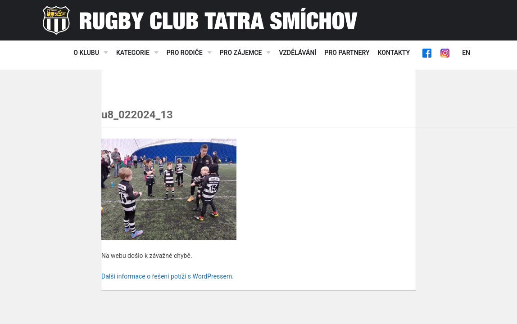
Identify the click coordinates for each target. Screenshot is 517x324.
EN (466, 52)
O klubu (86, 52)
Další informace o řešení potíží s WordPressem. (167, 276)
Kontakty (394, 52)
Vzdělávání (297, 52)
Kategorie (133, 52)
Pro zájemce (241, 52)
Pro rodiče (185, 52)
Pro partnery (346, 52)
